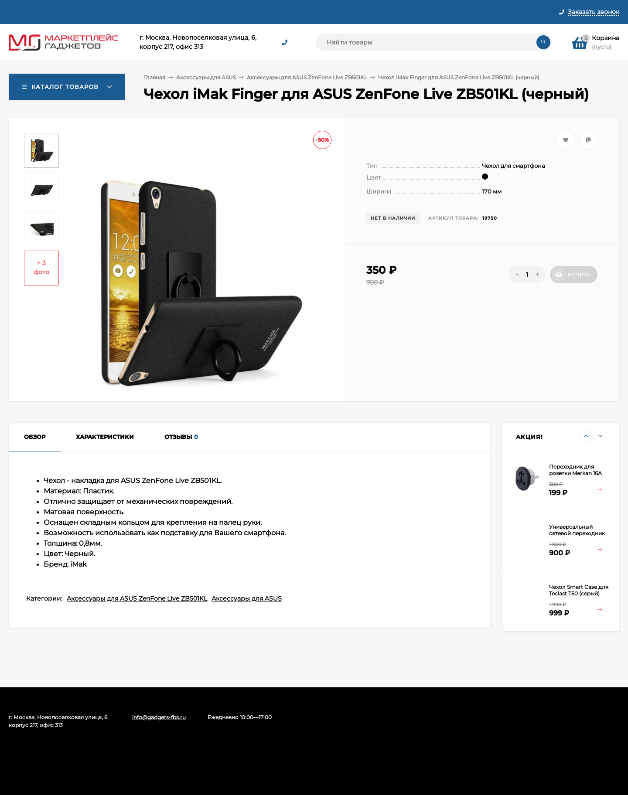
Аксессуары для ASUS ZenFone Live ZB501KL (307, 77)
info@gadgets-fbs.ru (159, 717)
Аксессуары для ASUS (206, 77)
